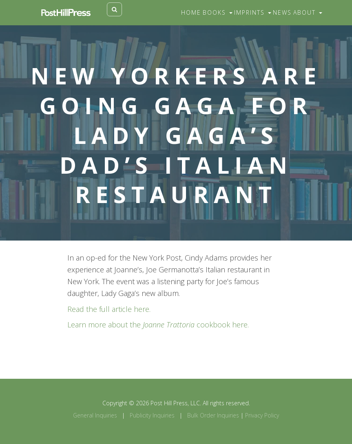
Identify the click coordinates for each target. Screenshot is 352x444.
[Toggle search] (114, 9)
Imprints (252, 12)
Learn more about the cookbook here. (158, 324)
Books (217, 12)
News (282, 12)
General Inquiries (95, 415)
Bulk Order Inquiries (213, 415)
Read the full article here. (109, 309)
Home (191, 12)
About (307, 12)
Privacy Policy (262, 415)
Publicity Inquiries (152, 415)
